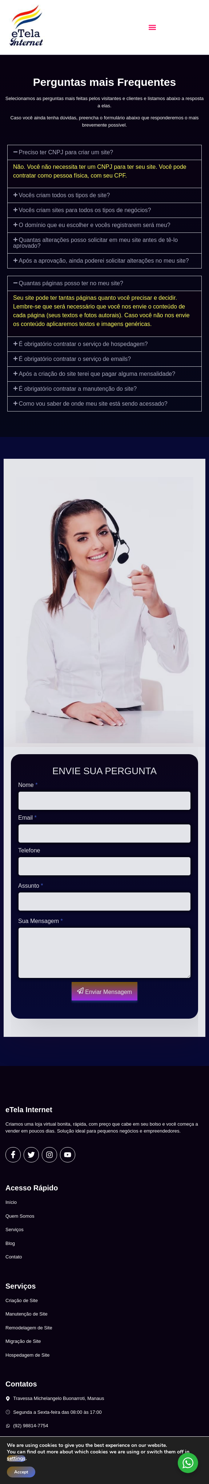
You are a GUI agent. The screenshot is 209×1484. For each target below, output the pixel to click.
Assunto (30, 886)
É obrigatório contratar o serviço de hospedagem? (83, 344)
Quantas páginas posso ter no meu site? (71, 283)
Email (27, 818)
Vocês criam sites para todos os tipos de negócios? (85, 210)
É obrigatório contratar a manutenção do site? (78, 389)
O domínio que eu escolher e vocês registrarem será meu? (94, 225)
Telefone (29, 850)
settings (16, 1458)
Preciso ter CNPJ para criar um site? (66, 152)
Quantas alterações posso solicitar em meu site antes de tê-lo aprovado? (95, 243)
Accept (21, 1472)
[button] (152, 27)
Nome (27, 785)
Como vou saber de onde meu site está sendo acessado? (93, 404)
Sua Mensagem (40, 921)
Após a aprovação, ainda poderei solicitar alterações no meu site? (104, 261)
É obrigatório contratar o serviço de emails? (75, 359)
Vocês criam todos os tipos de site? (64, 195)
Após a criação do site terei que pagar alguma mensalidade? (97, 374)
